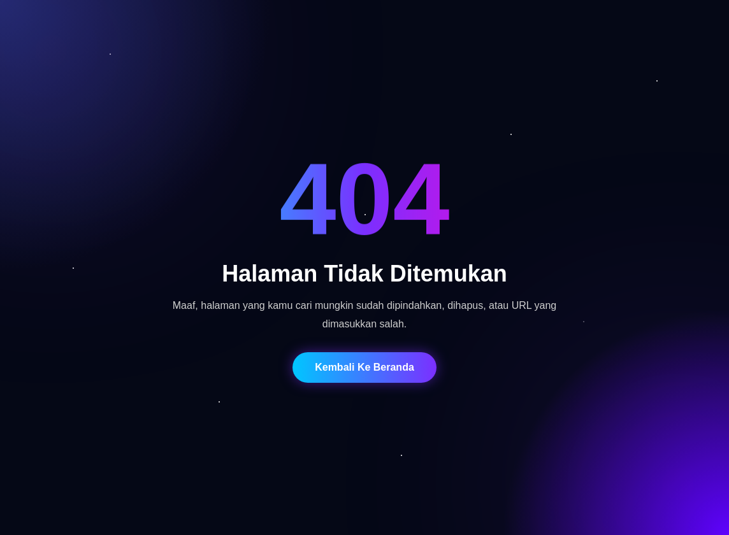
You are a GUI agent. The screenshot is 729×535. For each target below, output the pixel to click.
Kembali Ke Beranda (364, 367)
